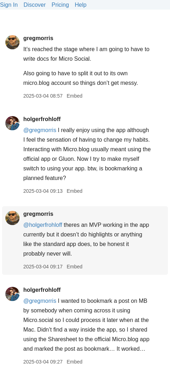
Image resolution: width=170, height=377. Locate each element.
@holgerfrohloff (42, 225)
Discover (34, 5)
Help (80, 5)
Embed (74, 96)
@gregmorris (39, 130)
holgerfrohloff (41, 119)
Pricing (60, 5)
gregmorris (38, 38)
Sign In (9, 5)
